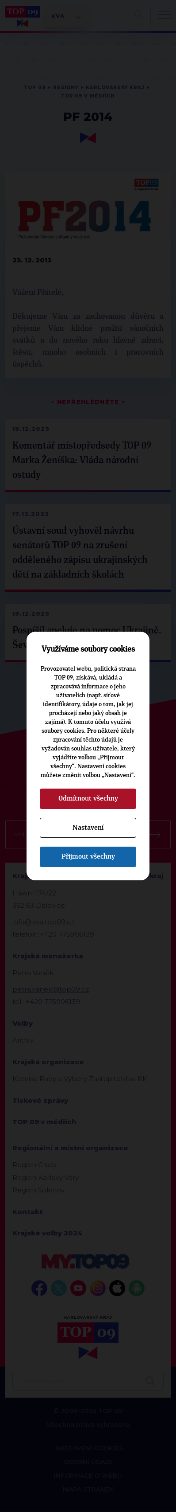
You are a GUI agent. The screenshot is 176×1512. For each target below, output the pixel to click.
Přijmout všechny (88, 856)
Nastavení (88, 827)
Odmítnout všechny (88, 798)
